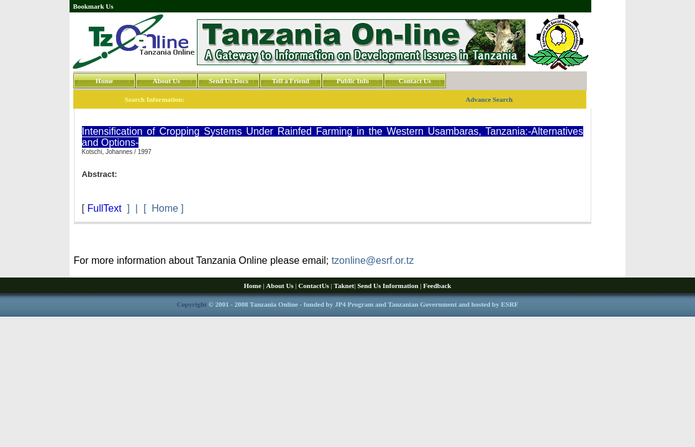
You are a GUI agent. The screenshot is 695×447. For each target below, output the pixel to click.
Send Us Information (387, 285)
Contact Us (415, 80)
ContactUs (313, 285)
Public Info (353, 80)
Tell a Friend (290, 80)
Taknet (344, 285)
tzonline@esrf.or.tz (373, 260)
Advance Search (489, 99)
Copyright (191, 304)
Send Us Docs (228, 80)
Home (104, 80)
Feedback (437, 285)
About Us (166, 80)
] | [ (137, 208)
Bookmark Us (93, 6)
